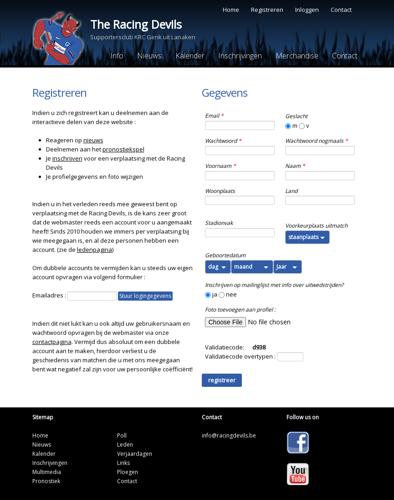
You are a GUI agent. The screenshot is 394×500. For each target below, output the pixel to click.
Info (116, 56)
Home (231, 9)
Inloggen (307, 9)
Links (123, 463)
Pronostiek (46, 481)
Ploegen (127, 472)
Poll (122, 435)
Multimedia (46, 472)
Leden (125, 444)
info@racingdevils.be (229, 435)
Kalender (190, 56)
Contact (341, 9)
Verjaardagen (134, 454)
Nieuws (149, 56)
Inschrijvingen (240, 56)
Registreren (267, 9)
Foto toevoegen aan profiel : (240, 309)
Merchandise (297, 56)
